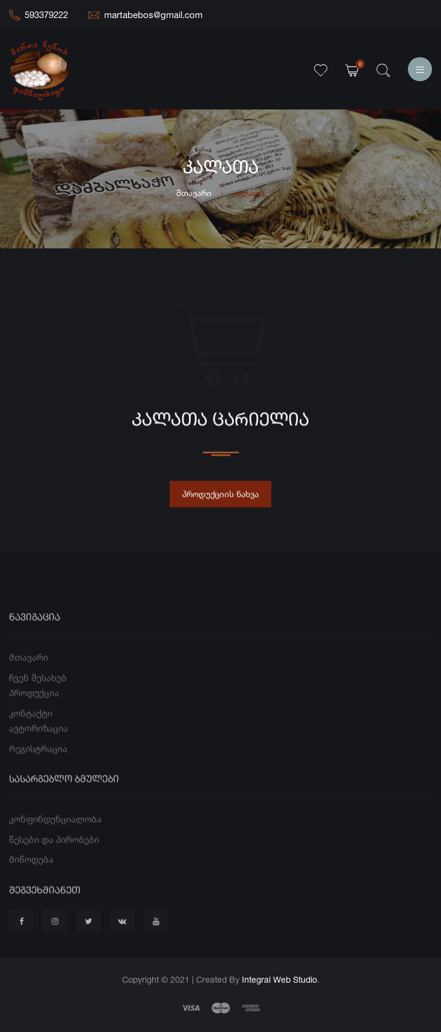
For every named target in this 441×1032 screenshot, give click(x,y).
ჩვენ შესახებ (38, 693)
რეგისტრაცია (38, 764)
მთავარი (194, 193)
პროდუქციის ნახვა (220, 499)
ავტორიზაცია (38, 744)
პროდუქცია (34, 708)
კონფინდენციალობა (55, 835)
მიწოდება (31, 875)
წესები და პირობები (54, 855)
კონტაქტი (30, 728)
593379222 (38, 14)
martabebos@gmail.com (145, 14)
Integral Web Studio (279, 979)
